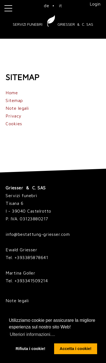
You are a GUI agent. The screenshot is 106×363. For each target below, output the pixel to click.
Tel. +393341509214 (27, 280)
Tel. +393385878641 (27, 257)
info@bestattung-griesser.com (38, 234)
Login (95, 3)
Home (12, 92)
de (46, 5)
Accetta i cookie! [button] (75, 348)
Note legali (17, 108)
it (60, 5)
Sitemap (14, 100)
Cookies (14, 123)
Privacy (14, 115)
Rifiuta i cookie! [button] (30, 348)
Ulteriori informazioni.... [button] (32, 334)
